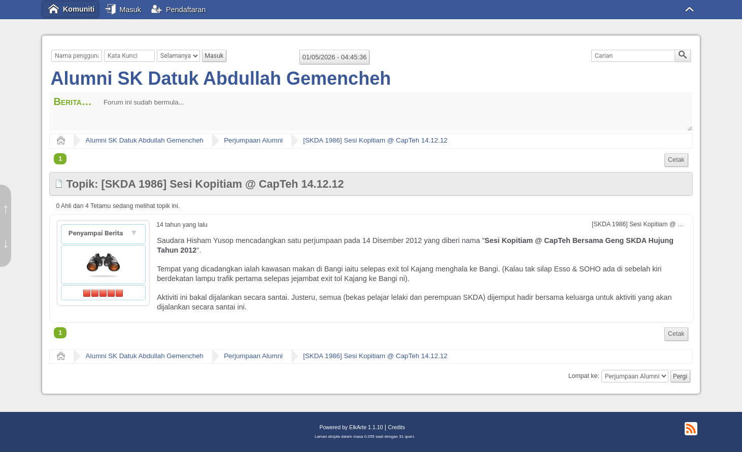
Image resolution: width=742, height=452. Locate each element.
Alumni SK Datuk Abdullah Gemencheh (220, 78)
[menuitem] (676, 160)
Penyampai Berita (97, 233)
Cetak (676, 159)
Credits (396, 427)
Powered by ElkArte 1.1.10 (351, 427)
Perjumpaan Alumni (253, 140)
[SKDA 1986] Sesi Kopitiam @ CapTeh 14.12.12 (375, 140)
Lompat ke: (583, 376)
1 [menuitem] (60, 158)
